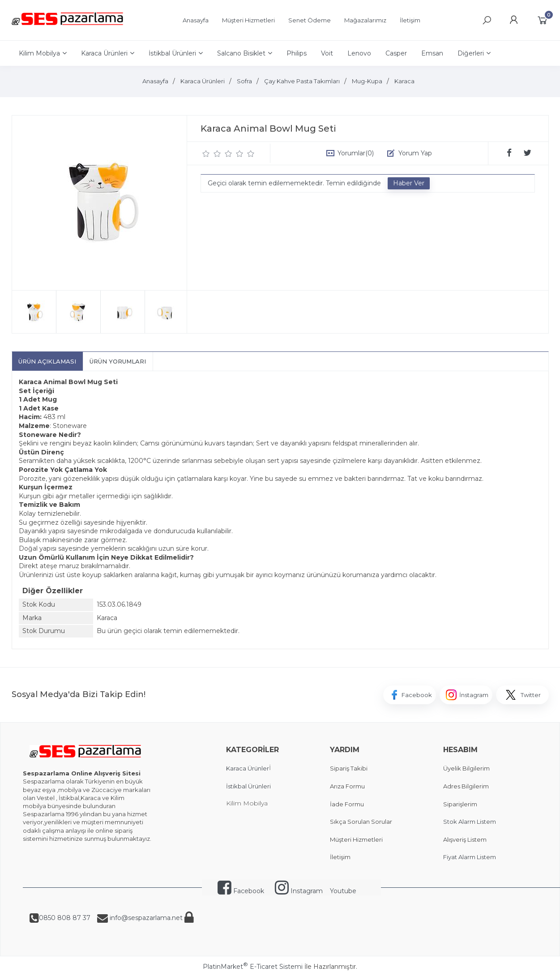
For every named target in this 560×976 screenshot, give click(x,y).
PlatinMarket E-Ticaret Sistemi (253, 967)
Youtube (343, 891)
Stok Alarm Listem (469, 821)
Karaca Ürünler (247, 768)
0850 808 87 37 (64, 918)
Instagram (299, 891)
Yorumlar (356, 153)
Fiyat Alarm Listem (469, 856)
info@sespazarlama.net (145, 918)
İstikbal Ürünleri (248, 786)
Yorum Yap (415, 153)
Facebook (241, 891)
